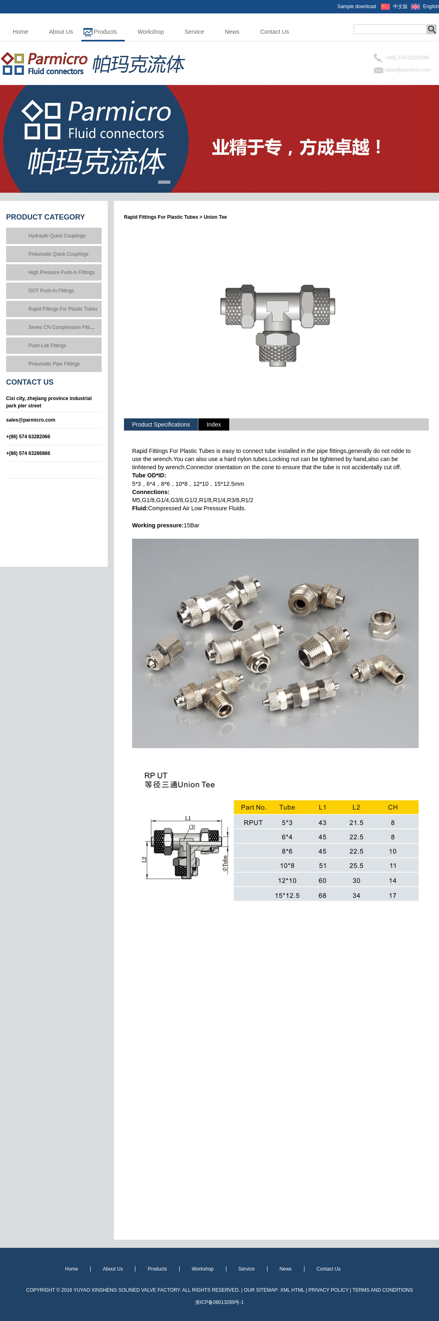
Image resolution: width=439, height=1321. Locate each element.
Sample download (356, 6)
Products (105, 31)
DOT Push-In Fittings (51, 291)
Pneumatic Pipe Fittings (54, 364)
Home (20, 31)
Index (213, 424)
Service (194, 31)
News (232, 31)
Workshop (150, 31)
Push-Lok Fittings (47, 345)
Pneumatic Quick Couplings (58, 254)
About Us (61, 31)
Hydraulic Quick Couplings (57, 236)
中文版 (400, 6)
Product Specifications (161, 424)
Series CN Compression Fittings (63, 327)
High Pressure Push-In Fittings (61, 272)
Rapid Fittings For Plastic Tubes (62, 309)
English (431, 6)
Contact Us (274, 31)
